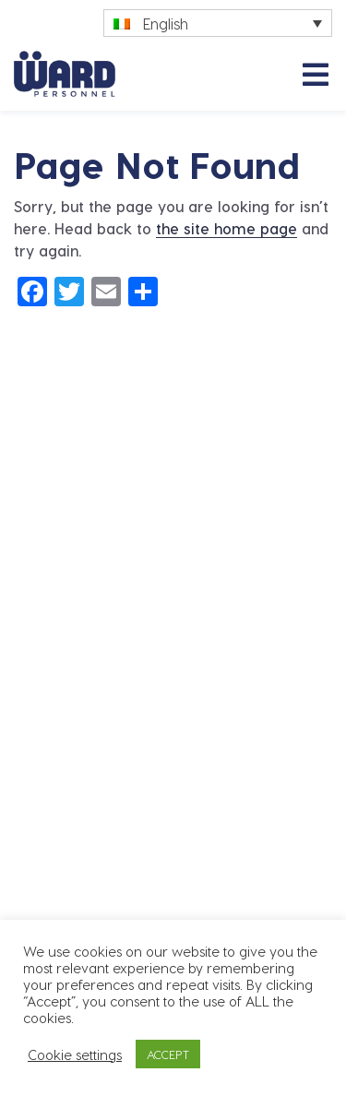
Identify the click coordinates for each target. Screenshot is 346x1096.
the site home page (226, 228)
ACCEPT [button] (168, 1054)
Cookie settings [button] (75, 1054)
